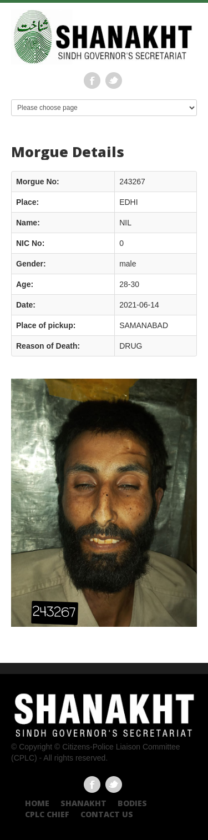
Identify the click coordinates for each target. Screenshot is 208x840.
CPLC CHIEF (47, 814)
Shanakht (83, 803)
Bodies (132, 803)
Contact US (106, 814)
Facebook (92, 80)
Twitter (113, 80)
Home (37, 803)
